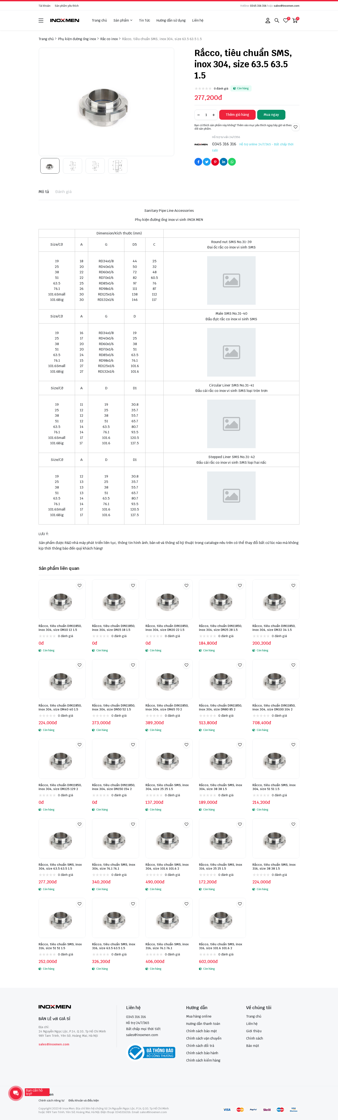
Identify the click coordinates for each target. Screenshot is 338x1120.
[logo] (65, 20)
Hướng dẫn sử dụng (171, 20)
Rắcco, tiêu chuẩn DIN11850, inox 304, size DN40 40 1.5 (60, 707)
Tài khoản (44, 6)
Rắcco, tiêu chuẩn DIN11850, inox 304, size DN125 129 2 (60, 787)
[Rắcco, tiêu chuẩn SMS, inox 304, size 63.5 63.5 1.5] (62, 838)
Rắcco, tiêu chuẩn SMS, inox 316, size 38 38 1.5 (274, 866)
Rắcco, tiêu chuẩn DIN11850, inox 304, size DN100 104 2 (274, 707)
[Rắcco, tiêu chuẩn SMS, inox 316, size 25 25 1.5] (222, 838)
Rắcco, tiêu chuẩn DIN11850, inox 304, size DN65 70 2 (167, 707)
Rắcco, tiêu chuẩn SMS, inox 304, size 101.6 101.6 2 (167, 866)
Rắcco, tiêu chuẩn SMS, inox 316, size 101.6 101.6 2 (220, 946)
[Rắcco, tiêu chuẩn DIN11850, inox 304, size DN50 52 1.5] (115, 679)
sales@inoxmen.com (286, 6)
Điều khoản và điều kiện (84, 1100)
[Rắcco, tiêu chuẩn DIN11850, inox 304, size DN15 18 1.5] (115, 599)
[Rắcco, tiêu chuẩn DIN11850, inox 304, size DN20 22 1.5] (169, 599)
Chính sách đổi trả (200, 1046)
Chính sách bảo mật (201, 1031)
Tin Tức (144, 20)
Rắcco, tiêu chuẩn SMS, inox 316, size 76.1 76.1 (167, 946)
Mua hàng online (198, 1016)
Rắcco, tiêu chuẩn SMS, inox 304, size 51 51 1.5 (274, 787)
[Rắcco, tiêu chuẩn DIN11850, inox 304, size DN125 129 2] (62, 759)
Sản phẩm (123, 20)
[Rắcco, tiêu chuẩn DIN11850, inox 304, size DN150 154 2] (115, 759)
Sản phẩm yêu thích (67, 6)
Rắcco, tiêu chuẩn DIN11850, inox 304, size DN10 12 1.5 (60, 628)
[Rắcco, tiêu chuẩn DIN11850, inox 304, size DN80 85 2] (222, 679)
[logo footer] (73, 1007)
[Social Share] (198, 162)
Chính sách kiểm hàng (203, 1060)
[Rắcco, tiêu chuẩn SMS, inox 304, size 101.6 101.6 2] (169, 838)
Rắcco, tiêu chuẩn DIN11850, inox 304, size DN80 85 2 (220, 707)
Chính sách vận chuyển (203, 1038)
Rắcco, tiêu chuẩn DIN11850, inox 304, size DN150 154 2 (113, 787)
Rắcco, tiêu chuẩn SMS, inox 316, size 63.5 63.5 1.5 (113, 946)
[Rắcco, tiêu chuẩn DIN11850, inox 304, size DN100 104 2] (276, 679)
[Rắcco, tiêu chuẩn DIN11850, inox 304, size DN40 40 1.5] (62, 679)
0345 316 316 (258, 6)
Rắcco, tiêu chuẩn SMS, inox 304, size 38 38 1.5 (220, 787)
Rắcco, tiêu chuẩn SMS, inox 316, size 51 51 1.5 (60, 946)
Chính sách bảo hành (202, 1053)
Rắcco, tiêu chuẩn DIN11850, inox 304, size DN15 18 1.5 (113, 628)
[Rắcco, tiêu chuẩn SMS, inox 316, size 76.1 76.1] (169, 918)
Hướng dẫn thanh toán (203, 1024)
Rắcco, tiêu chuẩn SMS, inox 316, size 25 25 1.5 (220, 866)
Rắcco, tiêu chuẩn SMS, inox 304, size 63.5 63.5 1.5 (60, 866)
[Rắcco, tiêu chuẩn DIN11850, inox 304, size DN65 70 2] (169, 679)
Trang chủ (99, 20)
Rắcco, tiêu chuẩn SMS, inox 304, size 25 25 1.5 (167, 787)
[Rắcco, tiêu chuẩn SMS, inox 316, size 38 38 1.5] (276, 838)
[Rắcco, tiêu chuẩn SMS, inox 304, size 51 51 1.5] (276, 759)
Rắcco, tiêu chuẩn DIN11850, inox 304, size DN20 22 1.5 (167, 628)
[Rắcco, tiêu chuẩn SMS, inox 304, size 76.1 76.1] (115, 838)
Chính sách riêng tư (51, 1100)
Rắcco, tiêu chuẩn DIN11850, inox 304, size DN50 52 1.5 (113, 707)
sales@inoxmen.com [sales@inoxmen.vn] (142, 1035)
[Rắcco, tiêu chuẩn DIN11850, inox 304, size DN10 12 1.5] (62, 599)
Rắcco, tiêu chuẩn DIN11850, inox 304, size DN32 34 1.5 (274, 628)
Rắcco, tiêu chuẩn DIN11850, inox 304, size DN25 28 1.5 (220, 628)
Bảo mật (252, 1046)
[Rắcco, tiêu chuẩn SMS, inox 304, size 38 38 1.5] (222, 759)
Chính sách (254, 1038)
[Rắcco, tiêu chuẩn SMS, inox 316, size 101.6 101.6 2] (222, 918)
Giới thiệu (253, 1031)
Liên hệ (197, 20)
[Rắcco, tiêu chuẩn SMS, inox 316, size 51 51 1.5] (62, 918)
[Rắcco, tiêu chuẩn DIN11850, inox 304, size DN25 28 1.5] (222, 599)
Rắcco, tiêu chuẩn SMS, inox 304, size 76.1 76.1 (113, 866)
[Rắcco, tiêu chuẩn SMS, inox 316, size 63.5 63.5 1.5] (115, 918)
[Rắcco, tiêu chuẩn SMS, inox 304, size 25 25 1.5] (169, 759)
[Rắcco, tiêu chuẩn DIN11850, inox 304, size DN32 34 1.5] (276, 599)
